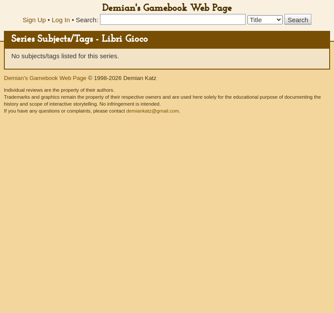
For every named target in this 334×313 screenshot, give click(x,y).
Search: (87, 19)
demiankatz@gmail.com (152, 110)
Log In (61, 19)
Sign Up (34, 19)
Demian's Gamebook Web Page (167, 8)
